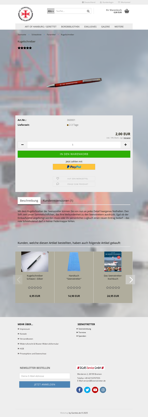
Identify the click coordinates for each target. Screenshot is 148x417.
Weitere (119, 26)
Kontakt (23, 333)
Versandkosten (26, 338)
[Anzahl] (74, 144)
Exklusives (90, 26)
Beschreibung (29, 200)
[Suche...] (51, 11)
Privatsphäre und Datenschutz (33, 353)
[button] (89, 2)
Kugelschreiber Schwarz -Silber (35, 277)
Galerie (105, 26)
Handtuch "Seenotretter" (74, 277)
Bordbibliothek (70, 26)
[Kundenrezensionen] (25, 49)
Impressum (25, 329)
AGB (22, 348)
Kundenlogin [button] (106, 2)
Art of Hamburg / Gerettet (40, 26)
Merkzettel (124, 2)
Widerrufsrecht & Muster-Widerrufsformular (39, 343)
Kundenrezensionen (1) (58, 200)
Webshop (64, 413)
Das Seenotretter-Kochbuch (113, 277)
